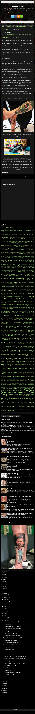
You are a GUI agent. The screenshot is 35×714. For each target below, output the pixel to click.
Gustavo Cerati (24, 307)
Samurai (19, 379)
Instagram (5, 318)
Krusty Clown (22, 326)
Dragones (15, 282)
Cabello (29, 251)
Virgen (30, 406)
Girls (5, 305)
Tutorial (6, 402)
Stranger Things (7, 387)
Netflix (10, 353)
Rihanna (20, 375)
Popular (4, 416)
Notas (18, 354)
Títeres (13, 399)
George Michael (26, 304)
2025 (3, 577)
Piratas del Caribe (7, 367)
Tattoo (19, 27)
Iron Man (27, 319)
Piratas (2, 367)
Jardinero (32, 321)
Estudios (26, 292)
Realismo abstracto (22, 372)
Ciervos (10, 263)
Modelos (2, 349)
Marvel (32, 342)
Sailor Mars (23, 377)
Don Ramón (26, 281)
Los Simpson (11, 335)
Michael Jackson (15, 346)
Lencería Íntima (13, 330)
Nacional (5, 351)
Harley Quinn (29, 308)
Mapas (11, 339)
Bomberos (21, 248)
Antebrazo (7, 26)
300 (28, 227)
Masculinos (21, 343)
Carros (2, 256)
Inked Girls (26, 317)
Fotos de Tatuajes (18, 6)
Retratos (2, 375)
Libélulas (13, 331)
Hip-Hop (26, 311)
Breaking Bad (18, 249)
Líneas (2, 333)
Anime (9, 236)
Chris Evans (16, 261)
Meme (17, 345)
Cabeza (32, 251)
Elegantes (11, 287)
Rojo (21, 376)
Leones (25, 330)
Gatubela (2, 304)
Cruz (5, 271)
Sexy (16, 381)
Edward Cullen (6, 283)
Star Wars (3, 385)
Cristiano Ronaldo (12, 270)
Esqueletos (28, 290)
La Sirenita (7, 329)
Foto (26, 296)
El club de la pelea (25, 283)
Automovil (20, 240)
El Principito (11, 286)
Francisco (2, 300)
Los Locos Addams (24, 334)
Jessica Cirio (29, 322)
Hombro (3, 314)
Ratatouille (32, 371)
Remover (29, 373)
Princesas (22, 369)
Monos (10, 349)
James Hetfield (23, 321)
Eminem (23, 287)
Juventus (30, 325)
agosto (5, 604)
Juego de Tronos (14, 325)
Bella (33, 244)
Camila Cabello (22, 252)
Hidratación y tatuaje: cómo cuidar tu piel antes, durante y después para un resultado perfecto (20, 514)
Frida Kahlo (9, 301)
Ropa (2, 377)
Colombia (16, 266)
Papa (25, 358)
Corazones (28, 267)
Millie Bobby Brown (7, 347)
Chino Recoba (8, 261)
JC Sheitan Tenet (12, 322)
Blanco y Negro (20, 246)
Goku (14, 305)
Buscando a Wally (14, 251)
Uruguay (2, 403)
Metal (26, 345)
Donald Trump (31, 281)
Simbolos (32, 381)
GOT (23, 305)
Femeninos (4, 294)
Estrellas (22, 292)
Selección (19, 380)
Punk (8, 371)
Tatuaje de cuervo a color (9, 670)
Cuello (18, 271)
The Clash (6, 398)
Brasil (6, 249)
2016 (13, 227)
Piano (21, 364)
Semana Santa (24, 380)
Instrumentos (10, 318)
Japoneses (28, 321)
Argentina (20, 237)
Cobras (10, 264)
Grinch (2, 307)
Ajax (21, 230)
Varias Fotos (28, 403)
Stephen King (14, 385)
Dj (9, 281)
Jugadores (19, 325)
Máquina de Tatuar (22, 339)
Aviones (4, 241)
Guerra (6, 307)
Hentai (32, 310)
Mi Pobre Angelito (7, 346)
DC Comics (13, 274)
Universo (30, 402)
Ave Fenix (32, 240)
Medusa (10, 345)
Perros (26, 362)
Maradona (29, 339)
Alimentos (10, 233)
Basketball (11, 244)
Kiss (13, 326)
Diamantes (9, 278)
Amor (25, 233)
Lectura (2, 330)
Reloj (26, 373)
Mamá (15, 338)
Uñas (33, 402)
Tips (8, 399)
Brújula (30, 249)
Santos (2, 380)
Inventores (14, 319)
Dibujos (13, 278)
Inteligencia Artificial (20, 318)
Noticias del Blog (26, 354)
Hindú (22, 311)
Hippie (29, 311)
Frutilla (15, 301)
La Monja (28, 327)
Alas (30, 230)
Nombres (14, 354)
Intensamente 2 (27, 318)
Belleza (2, 245)
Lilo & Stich (29, 331)
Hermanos (7, 311)
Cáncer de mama (4, 253)
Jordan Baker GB (31, 323)
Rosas (11, 377)
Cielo (33, 261)
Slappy (26, 383)
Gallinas (11, 303)
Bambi (2, 242)
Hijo (17, 311)
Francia (32, 298)
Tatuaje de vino (6, 32)
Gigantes (31, 304)
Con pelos (6, 267)
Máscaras (2, 343)
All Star (14, 233)
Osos (11, 357)
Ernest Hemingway (22, 289)
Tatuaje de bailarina (7, 624)
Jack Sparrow (11, 321)
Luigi (26, 335)
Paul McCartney (5, 361)
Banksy (16, 242)
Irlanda (18, 319)
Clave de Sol (29, 263)
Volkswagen (3, 407)
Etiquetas (11, 416)
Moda (33, 347)
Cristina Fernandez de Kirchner (23, 270)
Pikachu (4, 365)
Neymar (13, 353)
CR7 (20, 268)
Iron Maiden (23, 319)
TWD (8, 402)
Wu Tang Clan (19, 409)
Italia (31, 319)
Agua (14, 230)
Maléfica (11, 338)
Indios (4, 317)
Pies (2, 365)
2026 (27, 227)
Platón (27, 367)
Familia (16, 293)
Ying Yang (32, 409)
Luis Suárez (30, 335)
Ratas (29, 371)
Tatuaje (3, 29)
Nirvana (11, 354)
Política (16, 368)
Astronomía (32, 238)
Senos (28, 380)
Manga (24, 338)
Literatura (15, 333)
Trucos (33, 401)
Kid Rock (5, 326)
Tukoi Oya (2, 402)
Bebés (22, 244)
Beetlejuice (30, 244)
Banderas (13, 242)
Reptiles (32, 373)
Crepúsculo (3, 270)
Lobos (26, 333)
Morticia (25, 349)
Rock (14, 376)
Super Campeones (9, 388)
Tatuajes (7, 29)
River (33, 375)
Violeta (24, 406)
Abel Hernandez (15, 229)
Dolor (23, 281)
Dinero (27, 278)
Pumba (5, 371)
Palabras (10, 358)
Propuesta (26, 369)
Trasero (16, 401)
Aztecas (13, 241)
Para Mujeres (13, 360)
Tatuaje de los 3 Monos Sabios (10, 640)
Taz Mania (11, 395)
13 (2, 227)
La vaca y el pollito (13, 329)
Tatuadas (14, 392)
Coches (13, 264)
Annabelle (13, 236)
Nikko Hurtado (28, 353)
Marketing (20, 342)
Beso (12, 245)
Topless (26, 399)
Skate (18, 383)
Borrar (30, 248)
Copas (24, 267)
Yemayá (29, 409)
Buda (2, 251)
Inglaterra (19, 317)
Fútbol (25, 301)
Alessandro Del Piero (18, 231)
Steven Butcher (28, 385)
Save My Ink (6, 380)
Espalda (10, 290)
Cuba (8, 271)
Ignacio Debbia (12, 315)
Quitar (16, 371)
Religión (22, 373)
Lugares (23, 335)
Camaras (18, 252)
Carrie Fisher (31, 255)
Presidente (12, 369)
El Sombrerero (31, 286)
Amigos (21, 233)
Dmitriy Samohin (14, 281)
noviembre (6, 597)
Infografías (10, 317)
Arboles (10, 237)
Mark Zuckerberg (14, 342)
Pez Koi (15, 364)
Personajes (31, 363)
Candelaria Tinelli (11, 253)
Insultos (14, 318)
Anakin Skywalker (6, 234)
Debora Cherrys (22, 274)
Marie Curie (11, 341)
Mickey (27, 346)
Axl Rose (10, 241)
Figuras (24, 294)
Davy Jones (8, 274)
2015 (11, 227)
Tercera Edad (7, 397)
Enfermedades (4, 289)
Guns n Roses (18, 307)
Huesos (25, 314)
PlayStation (3, 368)
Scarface (12, 380)
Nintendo (5, 354)
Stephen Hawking (8, 385)
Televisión (28, 395)
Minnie (17, 347)
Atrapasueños (6, 240)
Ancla (19, 234)
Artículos (19, 238)
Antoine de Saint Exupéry (26, 236)
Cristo (30, 270)
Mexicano (32, 345)
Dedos (26, 274)
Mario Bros (31, 341)
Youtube (2, 410)
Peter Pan (11, 364)
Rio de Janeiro (25, 375)
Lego (5, 330)
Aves (2, 241)
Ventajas (12, 405)
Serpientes (12, 381)
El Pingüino (6, 286)
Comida (32, 266)
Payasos (14, 361)
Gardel (27, 303)
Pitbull (16, 367)
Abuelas (23, 229)
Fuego (21, 301)
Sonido (15, 384)
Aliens (6, 233)
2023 (22, 227)
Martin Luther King (27, 342)
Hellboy (22, 310)
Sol (7, 384)
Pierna (32, 364)
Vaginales (13, 403)
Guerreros (10, 307)
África (6, 230)
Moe (5, 349)
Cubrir (15, 271)
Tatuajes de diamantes (8, 651)
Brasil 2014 (9, 249)
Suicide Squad (31, 387)
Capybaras (6, 255)
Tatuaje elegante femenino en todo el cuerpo (13, 621)
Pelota (2, 362)
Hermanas (3, 311)
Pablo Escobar (23, 357)
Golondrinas (18, 305)
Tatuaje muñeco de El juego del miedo (12, 645)
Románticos (32, 376)
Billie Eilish (25, 245)
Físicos (2, 296)
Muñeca (20, 350)
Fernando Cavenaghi (18, 294)
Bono (24, 248)
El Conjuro (31, 283)
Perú (6, 364)
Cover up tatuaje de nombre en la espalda (12, 654)
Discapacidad (13, 279)
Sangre (27, 379)
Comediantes (24, 266)
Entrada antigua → (29, 176)
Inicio (3, 26)
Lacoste (21, 329)
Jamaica (18, 321)
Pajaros (7, 358)
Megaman (14, 345)
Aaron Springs (3, 229)
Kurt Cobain (27, 326)
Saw (10, 380)
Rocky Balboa (17, 376)
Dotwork (2, 282)
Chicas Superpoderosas (26, 260)
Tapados (15, 390)
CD (8, 257)
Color (16, 26)
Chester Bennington (25, 259)
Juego (9, 325)
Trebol (22, 401)
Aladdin (27, 230)
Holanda (9, 312)
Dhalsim (7, 277)
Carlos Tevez (23, 255)
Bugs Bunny (5, 251)
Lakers (29, 329)
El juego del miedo (23, 285)
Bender (5, 245)
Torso (29, 399)
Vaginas (17, 403)
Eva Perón (32, 292)
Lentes (22, 330)
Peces (23, 361)
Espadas (6, 290)
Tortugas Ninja (4, 401)
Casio (26, 256)
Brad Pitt (2, 249)
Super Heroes (15, 388)
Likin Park (24, 331)
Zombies (9, 410)
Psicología (30, 369)
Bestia (14, 245)
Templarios (3, 397)
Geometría (21, 304)
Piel (25, 364)
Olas (25, 355)
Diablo (5, 278)
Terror (15, 397)
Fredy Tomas (32, 300)
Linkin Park (6, 333)
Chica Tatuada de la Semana (11, 260)
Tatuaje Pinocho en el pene (13, 489)
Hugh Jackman (29, 314)
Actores (29, 229)
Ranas (24, 371)
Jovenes (6, 325)
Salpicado (32, 377)
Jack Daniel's (5, 321)
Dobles (19, 281)
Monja (7, 349)
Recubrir (6, 373)
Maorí (8, 339)
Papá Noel (30, 358)
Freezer (2, 301)
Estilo (18, 292)
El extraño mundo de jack (10, 285)
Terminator (12, 397)
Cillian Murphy (14, 263)
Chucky (24, 261)
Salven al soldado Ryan (13, 379)
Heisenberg (19, 310)
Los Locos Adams (17, 334)
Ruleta (17, 377)
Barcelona (27, 242)
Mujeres (12, 350)
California (11, 252)
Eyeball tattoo (7, 293)
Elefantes (7, 287)
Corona (32, 267)
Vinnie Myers (18, 406)
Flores (11, 296)
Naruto (24, 351)
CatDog (2, 257)
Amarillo (18, 233)
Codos (25, 264)
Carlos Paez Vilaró (17, 255)
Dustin (27, 282)
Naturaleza (28, 351)
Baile (29, 241)
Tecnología (23, 395)
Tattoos (29, 27)
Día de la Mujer (19, 277)
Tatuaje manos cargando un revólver (11, 642)
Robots (10, 376)
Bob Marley (6, 248)
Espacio (2, 290)
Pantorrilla (18, 358)
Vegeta (2, 405)
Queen (13, 371)
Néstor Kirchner (6, 353)
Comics (29, 266)
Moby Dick (30, 347)
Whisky (26, 407)
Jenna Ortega (22, 322)
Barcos (31, 242)
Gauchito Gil (6, 304)
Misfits (20, 347)
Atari (2, 240)
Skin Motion (22, 383)
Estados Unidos (4, 292)
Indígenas (30, 315)
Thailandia (25, 397)
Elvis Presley (19, 287)
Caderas (2, 252)
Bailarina (26, 241)
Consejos (14, 267)
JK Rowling (10, 323)
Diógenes (2, 279)
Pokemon (10, 368)
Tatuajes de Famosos (24, 394)
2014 (9, 227)
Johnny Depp (25, 323)
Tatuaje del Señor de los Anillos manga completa (14, 656)
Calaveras (7, 252)
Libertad (17, 331)
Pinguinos (13, 365)
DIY (8, 281)
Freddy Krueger (26, 300)
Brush (33, 249)
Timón (33, 398)
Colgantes (2, 266)
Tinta (2, 399)
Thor (22, 398)
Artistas (22, 238)
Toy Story (9, 401)
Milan (30, 346)
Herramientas (11, 311)
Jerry (26, 322)
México (2, 346)
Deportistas (15, 275)
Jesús (33, 322)
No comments (16, 37)
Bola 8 (15, 248)
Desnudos (3, 277)
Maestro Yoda (31, 337)
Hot (22, 314)
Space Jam (20, 384)
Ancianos (16, 234)
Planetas (24, 367)
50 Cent (32, 227)
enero (5, 620)
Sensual (32, 380)
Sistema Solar (14, 383)
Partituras (26, 360)
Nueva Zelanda (3, 355)
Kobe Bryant (16, 326)
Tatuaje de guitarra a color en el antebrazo (12, 672)
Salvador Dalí (5, 379)
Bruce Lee (26, 249)
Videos (30, 405)
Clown (8, 264)
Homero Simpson (14, 314)
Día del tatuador (31, 277)
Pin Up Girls (9, 365)
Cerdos (26, 257)
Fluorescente (16, 296)
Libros (20, 331)
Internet (10, 319)
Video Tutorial (20, 405)
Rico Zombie (15, 375)
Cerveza (2, 259)
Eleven (15, 287)
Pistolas (13, 367)
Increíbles (26, 315)
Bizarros (32, 245)
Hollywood (14, 312)
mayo (5, 611)
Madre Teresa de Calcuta (19, 337)
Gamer (21, 303)
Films (27, 294)
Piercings (29, 364)
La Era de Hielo (14, 327)
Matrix (30, 343)
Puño (10, 371)
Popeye (25, 368)
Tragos (13, 401)
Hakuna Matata (4, 308)
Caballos (26, 251)
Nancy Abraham (16, 351)
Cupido (21, 273)
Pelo (33, 361)
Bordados (27, 248)
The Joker (11, 398)
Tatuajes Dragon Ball (8, 661)
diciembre (6, 595)
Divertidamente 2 (4, 281)
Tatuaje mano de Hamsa (8, 649)
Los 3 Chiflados (10, 334)
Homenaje (8, 314)
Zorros (12, 410)
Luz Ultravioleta (4, 337)
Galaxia (32, 301)
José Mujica (3, 325)
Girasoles (2, 305)
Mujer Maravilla (7, 350)
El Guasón (17, 285)
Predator (8, 369)
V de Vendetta (7, 403)
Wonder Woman (11, 409)
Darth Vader (3, 274)
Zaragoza (5, 410)
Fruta (13, 301)
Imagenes (21, 315)
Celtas (23, 257)
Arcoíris (14, 237)
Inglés (22, 317)
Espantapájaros (15, 290)
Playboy (32, 367)
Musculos (23, 350)
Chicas (19, 260)
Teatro (15, 395)
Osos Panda (14, 357)
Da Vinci (29, 273)
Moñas (23, 349)
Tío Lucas (5, 399)
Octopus (11, 355)
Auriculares (12, 240)
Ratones (2, 372)
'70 (1, 227)
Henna (30, 310)
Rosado (4, 377)
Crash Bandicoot (28, 268)
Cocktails (19, 264)
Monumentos (19, 349)
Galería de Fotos (5, 303)
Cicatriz (27, 261)
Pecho (25, 361)
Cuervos (6, 273)
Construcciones (19, 267)
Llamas (19, 333)
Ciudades (24, 263)
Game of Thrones (16, 303)
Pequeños (17, 363)
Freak (15, 300)
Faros (23, 293)
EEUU (10, 283)
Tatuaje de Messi (6, 523)
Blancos (26, 246)
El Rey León (17, 286)
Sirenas (9, 383)
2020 (3, 588)
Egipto (13, 283)
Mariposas (3, 342)
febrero (5, 618)
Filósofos (30, 294)
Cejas (10, 257)
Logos (31, 333)
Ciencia (2, 263)
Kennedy (2, 326)
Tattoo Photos (24, 27)
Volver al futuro (8, 407)
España (20, 290)
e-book (30, 282)
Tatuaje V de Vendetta (8, 647)
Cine (19, 263)
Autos (24, 240)
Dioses (10, 279)
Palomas (14, 358)
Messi (23, 345)
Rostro (14, 377)
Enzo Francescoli (11, 289)
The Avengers (29, 397)
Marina (27, 341)
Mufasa (2, 350)
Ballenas (32, 241)
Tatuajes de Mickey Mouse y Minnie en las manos (14, 663)
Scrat (15, 380)
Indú (7, 317)
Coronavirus (3, 268)
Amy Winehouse (29, 233)
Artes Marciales (14, 238)
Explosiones (3, 293)
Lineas (32, 331)
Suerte (21, 387)
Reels (15, 373)
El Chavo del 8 (18, 283)
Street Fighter (14, 387)
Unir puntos (25, 402)
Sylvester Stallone (27, 388)
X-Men (26, 409)
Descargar (20, 275)
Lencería (7, 330)
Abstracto (19, 229)
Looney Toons (4, 334)
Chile (33, 260)
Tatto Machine (20, 390)
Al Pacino (24, 230)
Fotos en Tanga (28, 298)
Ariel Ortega (25, 237)
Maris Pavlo (8, 342)
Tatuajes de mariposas (12, 473)
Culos (15, 273)
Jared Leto (2, 322)
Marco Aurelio (6, 341)
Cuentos (22, 271)
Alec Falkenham (11, 231)
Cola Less (30, 264)
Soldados (9, 384)
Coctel (23, 264)
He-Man (14, 310)
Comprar (2, 267)
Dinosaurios (31, 278)
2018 (3, 593)
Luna (33, 335)
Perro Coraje (22, 362)
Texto (21, 397)
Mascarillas (7, 343)
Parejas (15, 27)
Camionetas (28, 252)
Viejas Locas (6, 406)
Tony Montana (21, 399)
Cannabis (16, 253)
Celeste (18, 257)
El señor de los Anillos (24, 286)
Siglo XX (19, 381)
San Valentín (23, 379)
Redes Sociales (11, 373)
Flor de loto (6, 296)
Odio (20, 355)
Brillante (23, 249)
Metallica (29, 345)
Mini (12, 347)
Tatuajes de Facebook (13, 394)
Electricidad (3, 287)
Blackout (7, 246)
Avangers (27, 240)
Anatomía (12, 234)
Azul (16, 241)
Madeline (9, 337)
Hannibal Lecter (15, 308)
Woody (15, 409)
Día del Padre (25, 277)
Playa (30, 367)
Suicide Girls (25, 387)
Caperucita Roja (27, 253)
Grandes (29, 306)
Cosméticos (7, 268)
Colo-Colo (8, 266)
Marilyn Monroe (22, 341)
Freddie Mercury (19, 300)
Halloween (9, 308)
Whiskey (23, 407)
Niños (8, 354)
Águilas (16, 230)
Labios (18, 329)
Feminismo (9, 294)
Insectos (30, 317)
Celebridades (14, 257)
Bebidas (12, 26)
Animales (5, 236)
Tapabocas (10, 390)
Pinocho (20, 365)
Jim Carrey (3, 323)
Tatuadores (20, 392)
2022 (20, 227)
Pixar (19, 367)
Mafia (5, 338)
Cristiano (7, 270)
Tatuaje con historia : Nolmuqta (10, 633)
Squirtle (29, 384)
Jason (6, 322)
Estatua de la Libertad (12, 292)
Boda (12, 248)
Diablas (2, 278)
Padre (30, 357)
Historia (32, 311)
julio (5, 606)
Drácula (5, 282)
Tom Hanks (17, 399)
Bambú (5, 242)
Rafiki (21, 371)
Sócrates (32, 383)
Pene (11, 362)
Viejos (10, 406)
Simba (28, 381)
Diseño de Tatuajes (23, 279)
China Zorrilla (3, 261)
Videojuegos (25, 405)
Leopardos (29, 330)
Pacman (27, 357)
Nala (8, 351)
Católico (5, 257)
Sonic (13, 384)
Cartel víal (8, 256)
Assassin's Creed (27, 238)
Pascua (30, 360)
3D (30, 227)
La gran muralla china (21, 327)
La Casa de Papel (8, 327)
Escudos (32, 289)
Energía (32, 287)
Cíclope (30, 261)
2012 (3, 692)
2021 (3, 586)
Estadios (32, 290)
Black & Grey (3, 246)
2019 (18, 227)
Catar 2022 (32, 256)
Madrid (26, 337)
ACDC (26, 229)
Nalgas (11, 351)
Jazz (7, 322)
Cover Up (16, 268)
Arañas (7, 237)
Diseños (29, 279)
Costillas (12, 268)
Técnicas (18, 395)
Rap (26, 371)
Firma (33, 294)
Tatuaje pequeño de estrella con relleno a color (14, 628)
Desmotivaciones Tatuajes (23, 26)
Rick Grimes (10, 375)
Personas (3, 364)
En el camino (28, 287)
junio (5, 608)
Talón (2, 390)
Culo (13, 273)
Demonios (6, 275)
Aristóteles (29, 237)
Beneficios (9, 245)
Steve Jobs (20, 385)
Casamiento (20, 256)
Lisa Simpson (10, 333)
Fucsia (19, 301)
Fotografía (9, 298)
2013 (7, 227)
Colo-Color (12, 266)
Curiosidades (25, 273)
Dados (32, 273)
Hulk (5, 315)
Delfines (30, 274)
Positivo (32, 368)
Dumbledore (23, 282)
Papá (27, 358)
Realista (2, 373)
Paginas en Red (12, 711)
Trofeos (30, 401)
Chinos (12, 261)
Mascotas (16, 343)
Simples (5, 383)
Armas (33, 237)
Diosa (7, 279)
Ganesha (24, 303)
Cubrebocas (11, 271)
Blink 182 (30, 246)
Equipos (16, 289)
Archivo (17, 416)
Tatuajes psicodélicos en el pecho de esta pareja (14, 658)
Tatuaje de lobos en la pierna (10, 665)
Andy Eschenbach (23, 234)
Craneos (23, 268)
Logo (28, 333)
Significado (24, 381)
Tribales (26, 401)
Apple (5, 237)
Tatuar (7, 395)
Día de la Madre (12, 277)
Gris (4, 307)
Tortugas (32, 399)
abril (5, 613)
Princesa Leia (18, 369)
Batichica (15, 244)
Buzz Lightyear (21, 251)
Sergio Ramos (3, 381)
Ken (33, 325)
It (29, 319)
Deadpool (17, 274)
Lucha (21, 335)
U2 (14, 402)
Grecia (33, 305)
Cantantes (21, 253)
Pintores (23, 365)
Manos (5, 339)
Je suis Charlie (17, 322)
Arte (10, 238)
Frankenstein (7, 300)
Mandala (21, 338)
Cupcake (18, 273)
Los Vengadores (17, 335)
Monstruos (14, 349)
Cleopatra (4, 264)
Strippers (18, 387)
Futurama (29, 301)
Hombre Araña (25, 312)
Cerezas (32, 257)
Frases (12, 300)
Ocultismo (17, 355)
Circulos (21, 263)
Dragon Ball (10, 282)
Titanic (10, 399)
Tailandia (32, 388)
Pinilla (17, 365)
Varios (32, 403)
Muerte (33, 349)
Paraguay (18, 360)
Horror (19, 314)
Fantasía (20, 293)
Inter (31, 318)
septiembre (6, 601)
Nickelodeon (18, 353)
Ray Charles (6, 372)
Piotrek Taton (31, 365)
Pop (23, 368)
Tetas (18, 397)
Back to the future (20, 241)
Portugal (29, 368)
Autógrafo (16, 240)
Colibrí (6, 266)
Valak (21, 403)
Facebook (13, 293)
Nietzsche (23, 353)
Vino (11, 29)
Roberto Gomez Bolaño (5, 376)
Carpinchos (27, 255)
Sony (17, 384)
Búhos (9, 251)
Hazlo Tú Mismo (10, 310)
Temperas (32, 395)
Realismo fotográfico (30, 372)
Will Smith (30, 407)
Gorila (21, 305)
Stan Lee (32, 384)
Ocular (14, 355)
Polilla (14, 368)
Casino (23, 256)
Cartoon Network (13, 256)
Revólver (6, 375)
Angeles (29, 234)
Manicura (29, 338)
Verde (16, 405)
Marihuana (16, 341)
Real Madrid (15, 372)
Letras (33, 330)
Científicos (6, 263)
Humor (7, 315)
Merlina (20, 345)
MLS (27, 347)
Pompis (20, 368)
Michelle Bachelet (22, 346)
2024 (24, 227)
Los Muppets (30, 334)
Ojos (23, 355)
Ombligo (32, 355)
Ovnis (20, 357)
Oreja (8, 357)
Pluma (7, 368)
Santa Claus (32, 379)
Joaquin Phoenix (15, 323)
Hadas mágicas (31, 307)
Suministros (3, 388)
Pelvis (8, 363)
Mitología (24, 347)
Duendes (19, 282)
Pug (33, 369)
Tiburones (26, 398)
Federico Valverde (27, 293)
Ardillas (17, 237)
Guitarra (14, 307)
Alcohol (6, 231)
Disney (32, 279)
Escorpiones (29, 289)
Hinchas (19, 311)
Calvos (14, 252)
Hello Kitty (26, 310)
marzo (5, 615)
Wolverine (6, 409)
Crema (33, 268)
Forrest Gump (21, 296)
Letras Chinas (3, 331)
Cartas (4, 256)
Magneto (8, 338)
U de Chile (12, 402)
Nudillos (32, 354)
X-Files (23, 409)
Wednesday (19, 407)
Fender (13, 294)
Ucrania (16, 402)
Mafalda (2, 338)
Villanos (13, 406)
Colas (33, 264)
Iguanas (17, 315)
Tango (7, 390)
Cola (27, 264)
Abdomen (9, 229)
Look (33, 333)
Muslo (30, 350)
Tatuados (26, 392)
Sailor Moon (28, 377)
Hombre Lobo (31, 312)
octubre (5, 599)
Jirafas (6, 323)
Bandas (8, 242)
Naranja (21, 351)
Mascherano (11, 343)
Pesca (8, 364)
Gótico (26, 305)
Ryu (19, 377)
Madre (13, 337)
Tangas (4, 390)
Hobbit (6, 312)
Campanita (32, 252)
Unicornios (20, 402)
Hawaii (5, 310)
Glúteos (11, 305)
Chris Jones (21, 261)
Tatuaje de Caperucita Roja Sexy (10, 674)
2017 (16, 227)
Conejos (10, 267)
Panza (22, 358)
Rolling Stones (24, 376)
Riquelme (30, 375)
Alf (22, 231)
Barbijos (22, 242)
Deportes (11, 275)
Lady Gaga (25, 329)
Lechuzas (32, 329)
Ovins (17, 357)
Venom (9, 405)
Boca (10, 248)
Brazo (13, 249)
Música (27, 350)
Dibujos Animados (21, 278)
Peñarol (13, 362)
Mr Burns (29, 349)
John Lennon (20, 323)
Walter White (14, 407)
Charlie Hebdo (13, 259)
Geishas (13, 304)
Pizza (21, 367)
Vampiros (24, 403)
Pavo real (10, 361)
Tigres (30, 398)
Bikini (21, 245)
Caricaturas (10, 255)
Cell (21, 257)
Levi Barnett (8, 331)
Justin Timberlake (25, 325)
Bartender (6, 244)
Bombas (17, 248)
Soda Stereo (3, 384)
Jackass (15, 321)
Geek (10, 304)
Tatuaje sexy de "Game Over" (14, 481)
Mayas (4, 345)
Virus (33, 406)
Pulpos (2, 371)
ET (29, 292)
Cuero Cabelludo (27, 271)
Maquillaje (15, 339)
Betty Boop (18, 245)
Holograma (19, 312)
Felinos (32, 293)
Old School (28, 355)
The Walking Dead (17, 398)
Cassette (28, 256)
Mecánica (7, 345)
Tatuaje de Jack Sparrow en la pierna (11, 635)
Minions (14, 347)
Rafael (18, 371)
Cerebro (29, 257)
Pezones (18, 364)
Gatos (32, 303)
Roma (29, 376)
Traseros (19, 401)
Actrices (32, 229)
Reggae (18, 373)
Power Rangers (3, 369)
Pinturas (27, 365)
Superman (21, 388)
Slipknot (29, 383)
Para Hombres (6, 360)
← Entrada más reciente (6, 176)
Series (8, 381)
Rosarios (8, 377)
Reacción (11, 372)
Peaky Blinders (18, 361)
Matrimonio (26, 343)
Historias (3, 312)
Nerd (1, 353)
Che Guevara (18, 259)
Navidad (32, 351)
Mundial (16, 350)
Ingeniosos (14, 317)
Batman (19, 244)
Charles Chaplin (7, 259)
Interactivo (7, 319)
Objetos (8, 355)
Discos (17, 279)
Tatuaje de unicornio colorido (10, 667)
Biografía (28, 245)
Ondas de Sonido (4, 357)
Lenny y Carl (18, 330)
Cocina (16, 264)
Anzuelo (2, 237)
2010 (4, 227)
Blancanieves (13, 246)
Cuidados (10, 273)
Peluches (5, 362)
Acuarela (2, 230)
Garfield (29, 303)
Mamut (18, 338)
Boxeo (33, 248)
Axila (7, 241)
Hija (15, 311)
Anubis (33, 236)
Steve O (23, 385)
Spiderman (25, 384)
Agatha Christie (10, 230)
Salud (2, 379)
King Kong (10, 326)
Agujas (19, 230)
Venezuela (6, 405)
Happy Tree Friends (22, 308)
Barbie (19, 242)
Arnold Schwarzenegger (5, 238)
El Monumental (30, 285)
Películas (29, 361)
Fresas (5, 301)
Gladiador (8, 305)
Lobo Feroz (23, 333)
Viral (28, 406)
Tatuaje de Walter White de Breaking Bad (12, 626)
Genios (17, 304)
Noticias (21, 354)
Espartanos (24, 290)
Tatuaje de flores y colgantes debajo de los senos (14, 638)
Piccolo (23, 364)
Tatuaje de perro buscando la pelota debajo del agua (15, 631)
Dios (5, 279)
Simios (2, 383)
